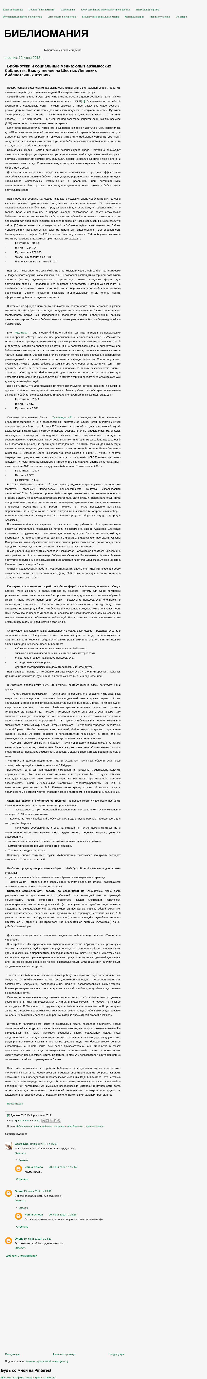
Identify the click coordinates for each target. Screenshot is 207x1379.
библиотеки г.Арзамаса (28, 1126)
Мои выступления (160, 16)
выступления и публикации (68, 1126)
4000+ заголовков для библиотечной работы (105, 9)
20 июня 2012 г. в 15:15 (63, 1214)
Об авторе (181, 16)
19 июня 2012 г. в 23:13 (38, 1238)
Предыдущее (117, 1354)
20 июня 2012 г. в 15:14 (63, 1167)
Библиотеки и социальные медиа (100, 16)
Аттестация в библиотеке (62, 16)
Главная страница (13, 9)
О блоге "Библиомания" (42, 9)
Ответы (23, 1160)
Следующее (12, 1354)
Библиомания (46, 33)
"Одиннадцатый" (62, 417)
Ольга (19, 1191)
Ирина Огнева (34, 1167)
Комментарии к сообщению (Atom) (47, 1361)
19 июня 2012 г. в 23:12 (38, 1191)
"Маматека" (21, 332)
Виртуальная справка (147, 9)
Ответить (20, 1153)
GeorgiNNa (22, 1143)
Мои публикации (134, 16)
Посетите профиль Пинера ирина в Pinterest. (28, 1377)
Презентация (15, 1103)
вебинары (47, 1126)
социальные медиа (94, 1126)
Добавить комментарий (21, 1255)
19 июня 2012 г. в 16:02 (43, 1143)
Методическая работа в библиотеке (22, 16)
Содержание (68, 9)
